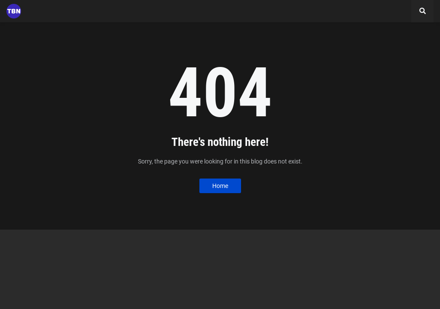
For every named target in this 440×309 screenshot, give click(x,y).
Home (220, 185)
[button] (422, 11)
